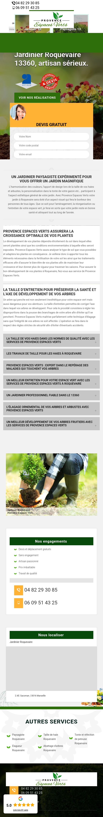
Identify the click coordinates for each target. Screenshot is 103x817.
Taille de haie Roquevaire (48, 736)
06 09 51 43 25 (25, 8)
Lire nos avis (20, 810)
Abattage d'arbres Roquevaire (50, 748)
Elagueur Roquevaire (15, 748)
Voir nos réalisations (37, 97)
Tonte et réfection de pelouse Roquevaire (81, 739)
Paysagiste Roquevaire (15, 736)
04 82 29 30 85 (25, 3)
